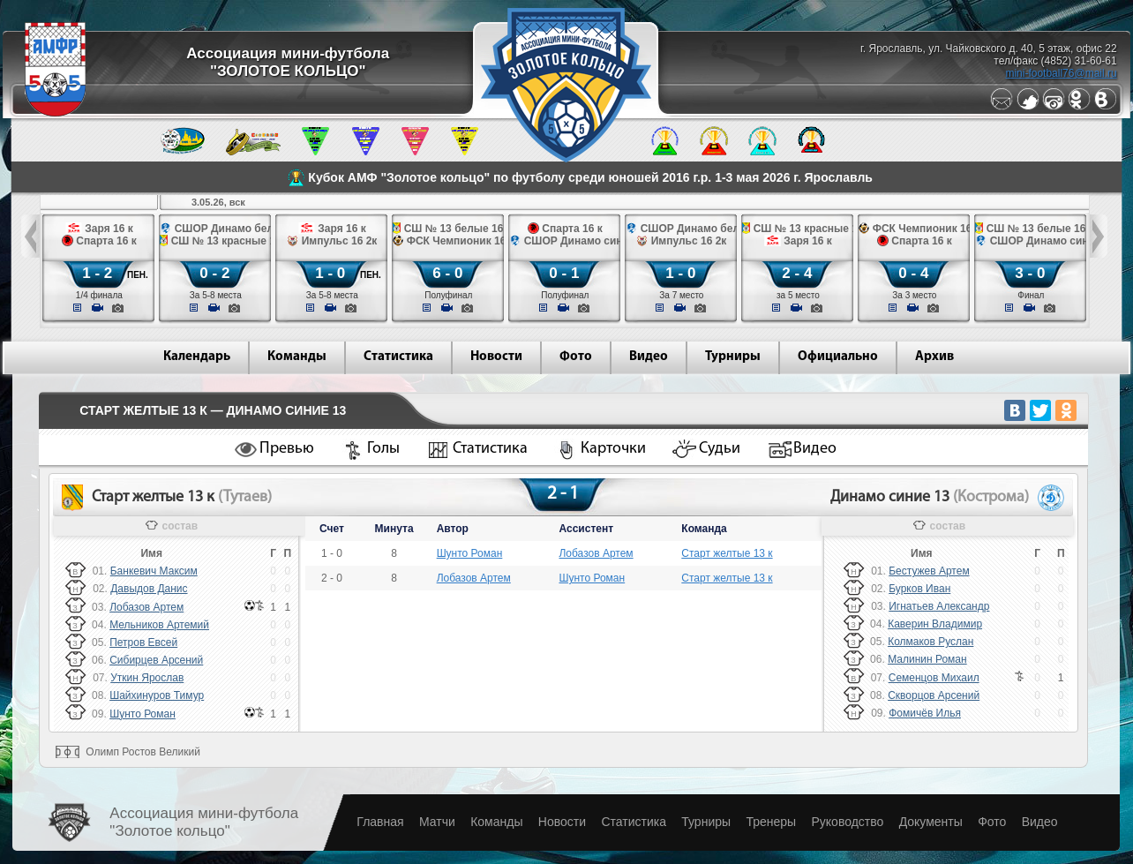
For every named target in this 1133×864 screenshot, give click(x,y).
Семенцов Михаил (934, 678)
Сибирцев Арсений (156, 660)
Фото (575, 357)
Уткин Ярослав (147, 678)
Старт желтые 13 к (726, 553)
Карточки (613, 448)
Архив (934, 357)
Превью (286, 448)
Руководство (847, 822)
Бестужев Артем (929, 571)
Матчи (437, 822)
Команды (296, 357)
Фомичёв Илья (925, 713)
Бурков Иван (919, 588)
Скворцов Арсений (933, 695)
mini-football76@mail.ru (1060, 73)
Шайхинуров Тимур (156, 695)
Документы (931, 822)
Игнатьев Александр (939, 606)
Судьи (719, 448)
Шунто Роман (142, 714)
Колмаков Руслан (930, 641)
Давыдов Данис (148, 588)
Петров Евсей (143, 642)
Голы (383, 448)
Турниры (733, 357)
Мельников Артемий (159, 625)
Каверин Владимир (935, 624)
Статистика (398, 357)
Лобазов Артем (146, 607)
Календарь (196, 357)
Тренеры (771, 822)
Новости (496, 357)
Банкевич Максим (154, 571)
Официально (838, 357)
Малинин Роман (927, 659)
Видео (648, 357)
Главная (379, 822)
